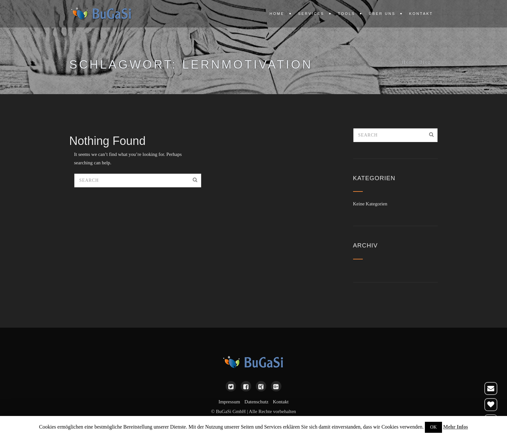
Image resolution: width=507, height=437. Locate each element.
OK (433, 427)
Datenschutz (256, 401)
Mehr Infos (455, 427)
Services (311, 14)
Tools (346, 14)
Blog (425, 62)
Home (277, 14)
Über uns (382, 14)
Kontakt (421, 14)
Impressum (229, 401)
